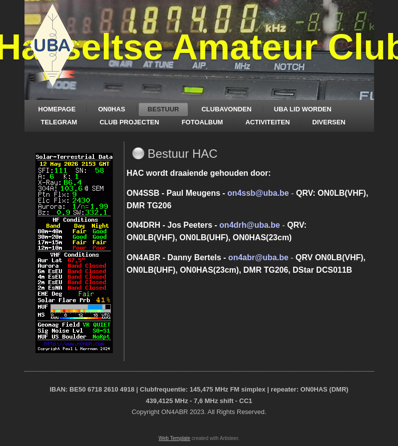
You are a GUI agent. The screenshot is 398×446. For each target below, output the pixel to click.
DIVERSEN (328, 122)
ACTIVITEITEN (267, 122)
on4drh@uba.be (249, 225)
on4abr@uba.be (258, 257)
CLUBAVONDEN (226, 109)
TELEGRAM (59, 122)
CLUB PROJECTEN (129, 122)
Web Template (175, 438)
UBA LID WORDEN (303, 109)
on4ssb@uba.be (258, 193)
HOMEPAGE (57, 109)
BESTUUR (163, 109)
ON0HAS (111, 109)
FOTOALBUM (202, 122)
